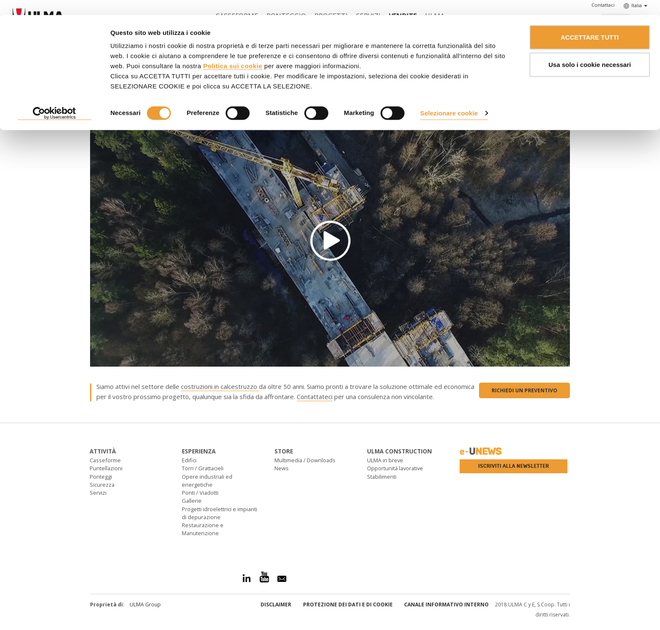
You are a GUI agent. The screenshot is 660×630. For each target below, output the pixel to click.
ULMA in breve (385, 460)
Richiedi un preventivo (524, 390)
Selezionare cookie (449, 98)
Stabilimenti (382, 476)
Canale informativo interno (446, 604)
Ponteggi (101, 476)
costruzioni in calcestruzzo (220, 386)
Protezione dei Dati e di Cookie (348, 604)
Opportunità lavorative (395, 468)
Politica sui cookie (232, 50)
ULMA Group (145, 604)
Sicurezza (102, 484)
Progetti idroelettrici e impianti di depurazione (219, 513)
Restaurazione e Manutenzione (203, 529)
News (281, 468)
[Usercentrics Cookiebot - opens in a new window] (54, 98)
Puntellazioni (106, 468)
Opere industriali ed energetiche (207, 480)
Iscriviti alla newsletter (513, 466)
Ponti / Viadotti (200, 492)
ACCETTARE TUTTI (590, 22)
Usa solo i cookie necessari (589, 50)
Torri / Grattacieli (203, 468)
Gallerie (192, 500)
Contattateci (315, 396)
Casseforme (105, 460)
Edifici (189, 460)
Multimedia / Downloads (304, 460)
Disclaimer (276, 604)
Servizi (98, 492)
